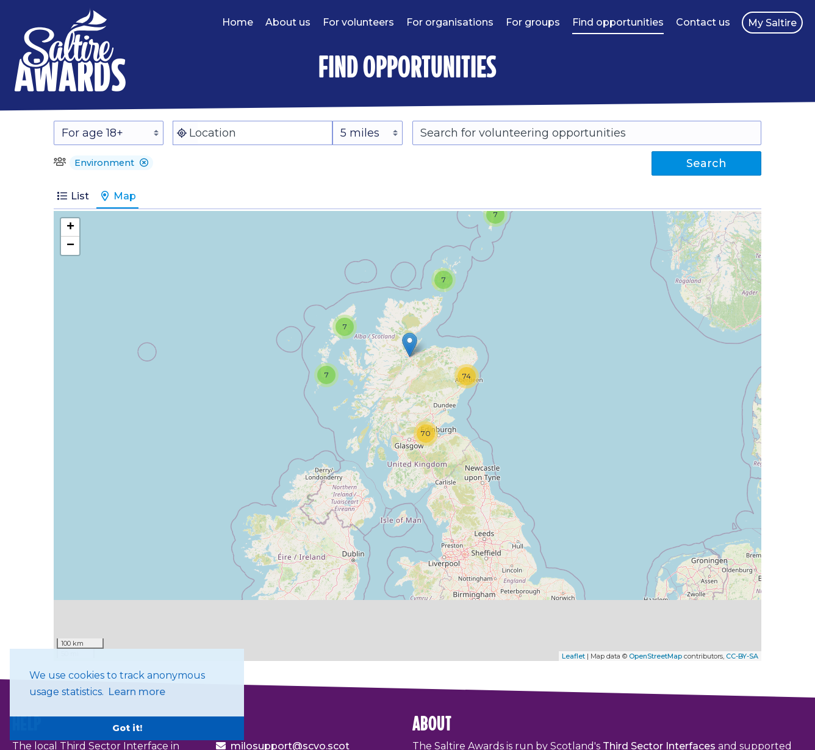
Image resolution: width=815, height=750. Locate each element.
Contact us (703, 22)
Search (706, 163)
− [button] (70, 246)
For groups (533, 22)
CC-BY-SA (742, 656)
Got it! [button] (127, 728)
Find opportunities (618, 22)
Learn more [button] (136, 692)
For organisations (450, 22)
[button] (144, 163)
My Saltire (772, 23)
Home (237, 22)
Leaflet (573, 656)
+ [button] (70, 227)
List (72, 196)
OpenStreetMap (655, 656)
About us (288, 22)
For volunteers (358, 22)
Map (117, 196)
